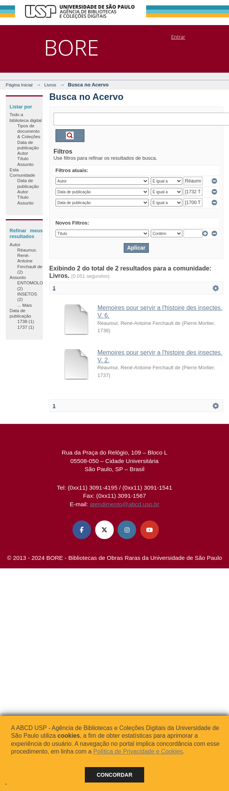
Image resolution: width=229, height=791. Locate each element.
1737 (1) (25, 327)
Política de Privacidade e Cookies (138, 751)
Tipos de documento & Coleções (28, 131)
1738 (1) (25, 321)
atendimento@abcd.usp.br (124, 504)
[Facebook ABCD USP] (81, 530)
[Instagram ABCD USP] (127, 530)
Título (23, 158)
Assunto (25, 164)
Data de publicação (28, 145)
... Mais (24, 305)
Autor (22, 152)
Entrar (178, 36)
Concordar (115, 775)
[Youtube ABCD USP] (149, 530)
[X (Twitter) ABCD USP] (104, 530)
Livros (50, 84)
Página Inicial (19, 84)
